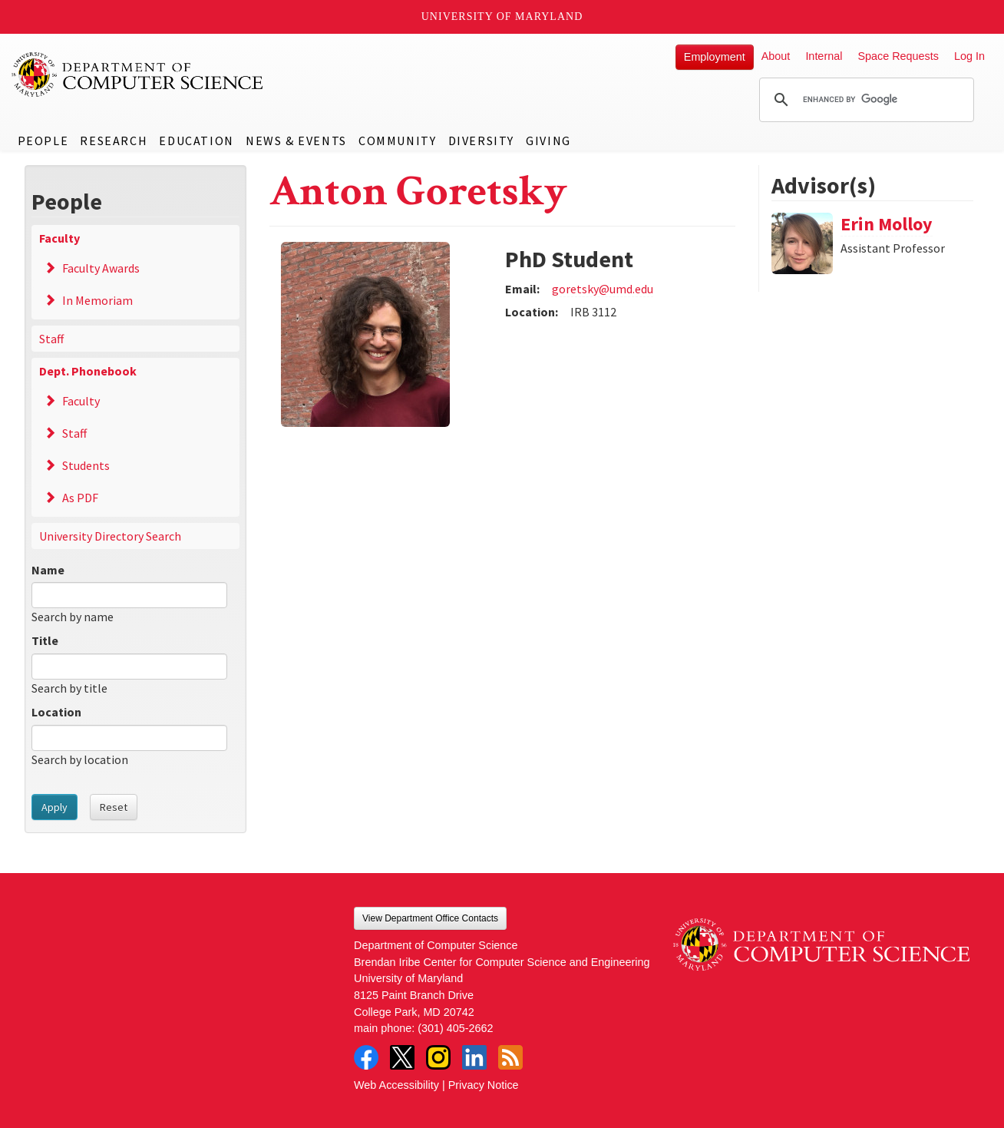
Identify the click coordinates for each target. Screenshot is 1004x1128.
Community (397, 140)
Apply (54, 807)
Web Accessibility (396, 1085)
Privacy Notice (483, 1085)
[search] (864, 100)
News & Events (296, 140)
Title (44, 640)
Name (47, 569)
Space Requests (898, 56)
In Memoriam (97, 300)
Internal (823, 56)
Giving (548, 140)
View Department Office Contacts (430, 918)
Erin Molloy (887, 224)
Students (86, 465)
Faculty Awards (101, 268)
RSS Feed (510, 1057)
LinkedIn (474, 1057)
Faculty (59, 238)
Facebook (366, 1057)
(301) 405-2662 (455, 1028)
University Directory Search (110, 536)
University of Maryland (502, 16)
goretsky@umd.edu (602, 288)
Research (113, 140)
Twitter (402, 1057)
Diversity (481, 140)
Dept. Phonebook (88, 371)
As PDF (80, 497)
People (43, 140)
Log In (969, 56)
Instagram (438, 1057)
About (776, 56)
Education (196, 140)
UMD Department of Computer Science (138, 74)
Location (56, 711)
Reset (113, 807)
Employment (714, 57)
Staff (51, 338)
